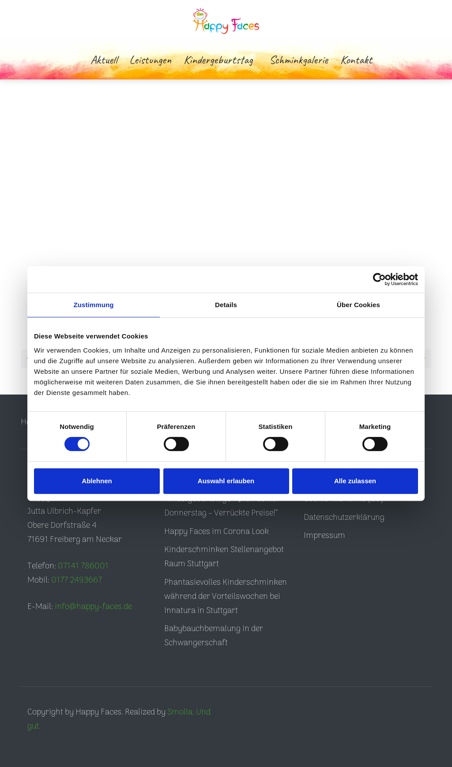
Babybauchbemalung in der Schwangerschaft (213, 636)
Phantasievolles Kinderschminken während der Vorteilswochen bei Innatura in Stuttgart (225, 597)
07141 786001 (83, 566)
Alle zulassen (355, 481)
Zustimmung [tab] (94, 304)
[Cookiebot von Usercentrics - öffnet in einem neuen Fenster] (379, 279)
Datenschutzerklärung (344, 518)
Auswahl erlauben (226, 481)
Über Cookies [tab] (358, 304)
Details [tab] (226, 304)
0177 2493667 (76, 580)
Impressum (324, 536)
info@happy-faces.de (93, 607)
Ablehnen (97, 481)
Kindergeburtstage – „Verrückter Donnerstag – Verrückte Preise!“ (221, 506)
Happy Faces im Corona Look (216, 532)
